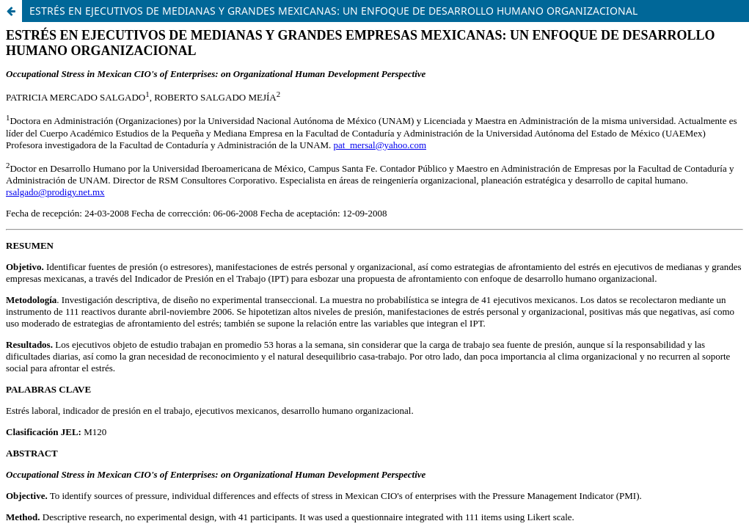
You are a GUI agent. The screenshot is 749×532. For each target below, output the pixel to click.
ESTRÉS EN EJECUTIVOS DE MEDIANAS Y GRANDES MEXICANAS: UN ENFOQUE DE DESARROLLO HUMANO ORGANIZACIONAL (333, 11)
